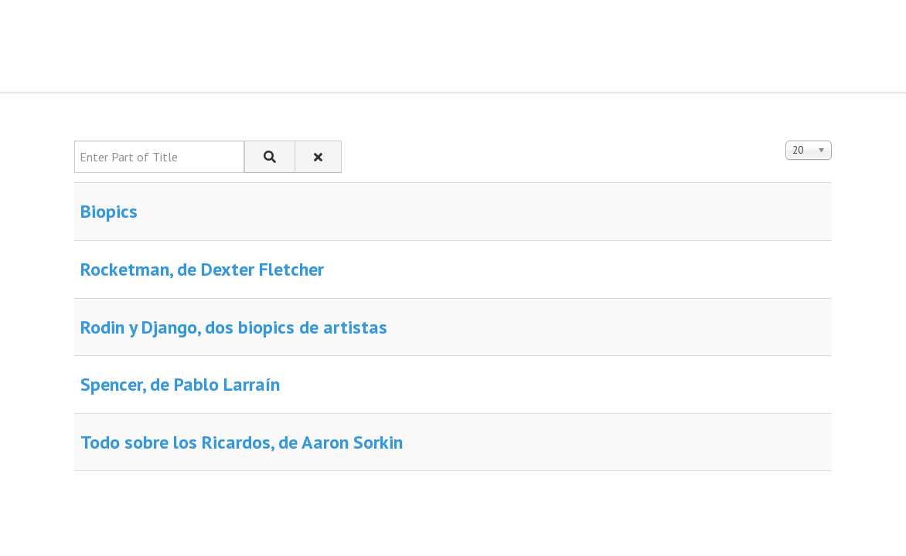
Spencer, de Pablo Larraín (180, 384)
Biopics (109, 211)
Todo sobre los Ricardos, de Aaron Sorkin (241, 442)
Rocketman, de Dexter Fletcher (202, 269)
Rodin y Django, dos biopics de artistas (233, 327)
